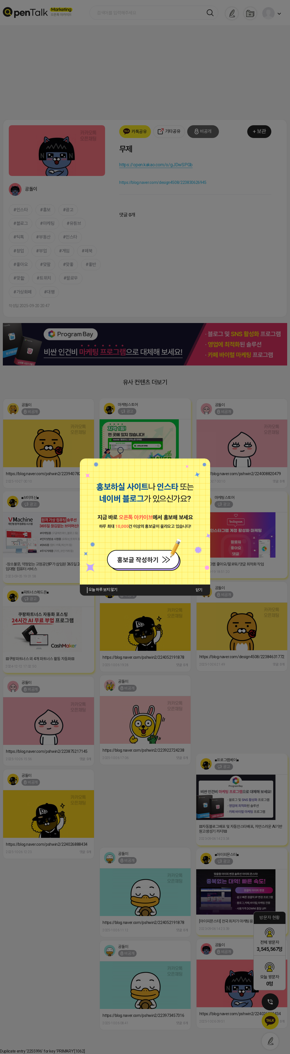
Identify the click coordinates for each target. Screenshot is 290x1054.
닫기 (199, 590)
